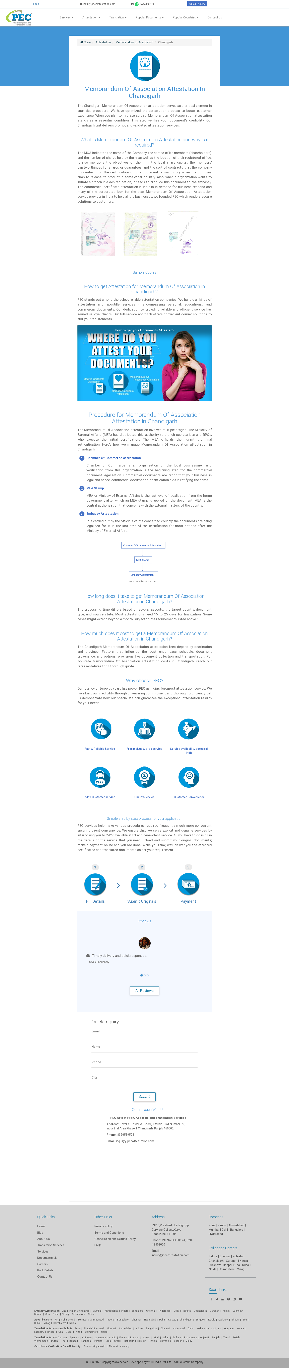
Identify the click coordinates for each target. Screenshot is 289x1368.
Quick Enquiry (197, 4)
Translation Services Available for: (54, 1328)
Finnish (153, 1340)
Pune (212, 1225)
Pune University (72, 1346)
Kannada (86, 1340)
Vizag (65, 1314)
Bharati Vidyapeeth (95, 1346)
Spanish (74, 1337)
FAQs (97, 1245)
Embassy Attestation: (47, 1310)
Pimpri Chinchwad (79, 1310)
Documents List (48, 1258)
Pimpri (222, 1225)
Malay (189, 1340)
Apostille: (40, 1319)
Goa (47, 1314)
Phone (96, 1062)
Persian (98, 1340)
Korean (146, 1337)
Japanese (100, 1337)
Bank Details (45, 1270)
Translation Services (50, 1245)
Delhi (176, 1310)
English (178, 1340)
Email (95, 1031)
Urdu (108, 1340)
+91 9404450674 (173, 1240)
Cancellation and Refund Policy (115, 1239)
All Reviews (144, 990)
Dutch (54, 1340)
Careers (42, 1264)
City (94, 1077)
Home (41, 1226)
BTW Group (183, 1362)
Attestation (91, 17)
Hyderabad (164, 1310)
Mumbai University (119, 1346)
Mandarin (129, 1340)
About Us (43, 1239)
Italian (165, 1337)
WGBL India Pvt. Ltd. (159, 1362)
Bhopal (38, 1314)
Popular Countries (185, 17)
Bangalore (137, 1310)
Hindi (156, 1337)
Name (95, 1047)
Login (36, 4)
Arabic (112, 1337)
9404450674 (142, 4)
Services (66, 17)
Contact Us (215, 17)
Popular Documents (150, 17)
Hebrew (141, 1340)
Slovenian (165, 1340)
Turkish (176, 1337)
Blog (40, 1232)
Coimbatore (78, 1314)
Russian (134, 1337)
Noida (91, 1314)
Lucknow (39, 1331)
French (123, 1337)
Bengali (73, 1340)
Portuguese (190, 1337)
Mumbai (97, 1310)
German (62, 1337)
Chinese (86, 1337)
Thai (63, 1340)
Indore (124, 1310)
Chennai (150, 1310)
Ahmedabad (236, 1225)
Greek (117, 1340)
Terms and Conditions (109, 1232)
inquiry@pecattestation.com (97, 4)
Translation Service (46, 1337)
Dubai (56, 1314)
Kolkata (187, 1310)
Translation (118, 17)
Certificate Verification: (48, 1346)
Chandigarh (185, 1319)
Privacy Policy (103, 1226)
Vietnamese (41, 1340)
